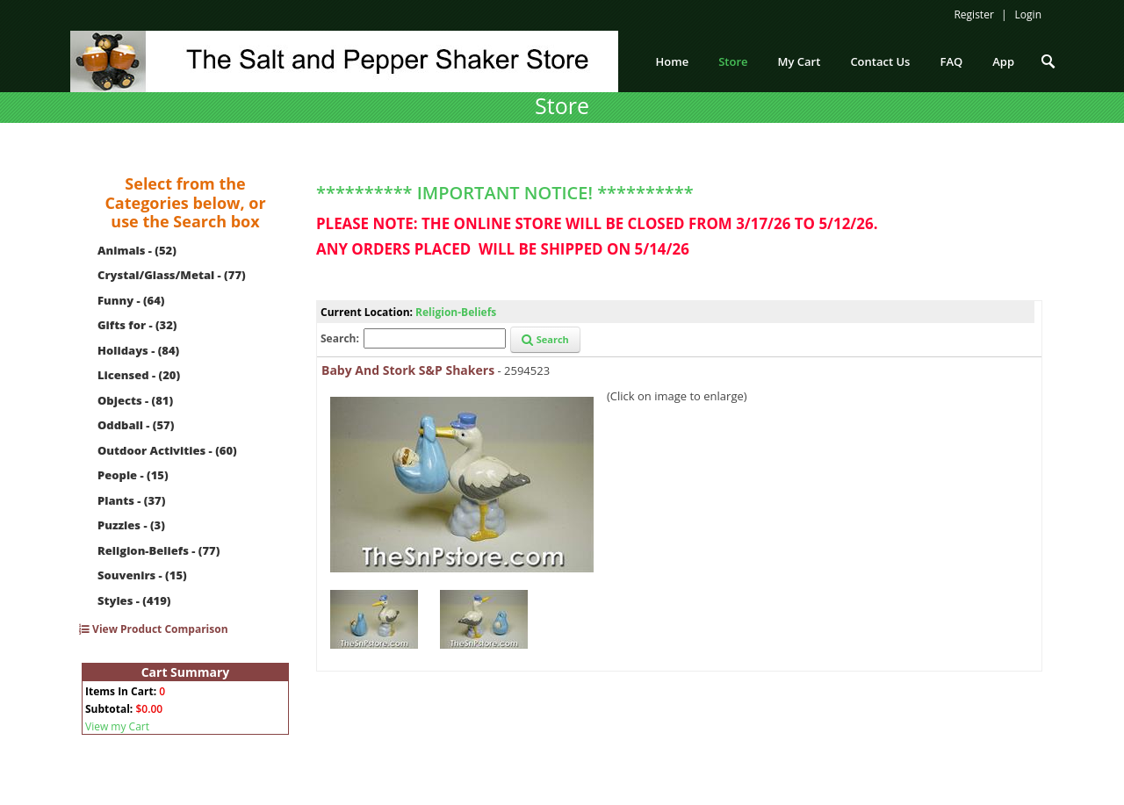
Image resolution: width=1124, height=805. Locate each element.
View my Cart (117, 726)
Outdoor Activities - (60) (167, 450)
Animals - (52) (137, 250)
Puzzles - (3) (131, 525)
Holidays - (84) (138, 350)
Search (545, 339)
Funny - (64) (131, 300)
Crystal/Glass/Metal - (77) (171, 275)
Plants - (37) (131, 500)
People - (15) (133, 475)
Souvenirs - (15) (142, 575)
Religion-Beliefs (455, 312)
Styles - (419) (133, 600)
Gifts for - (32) (137, 325)
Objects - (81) (135, 400)
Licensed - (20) (138, 375)
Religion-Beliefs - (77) (158, 550)
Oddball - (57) (135, 425)
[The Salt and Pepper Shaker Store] (344, 60)
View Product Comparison (153, 629)
